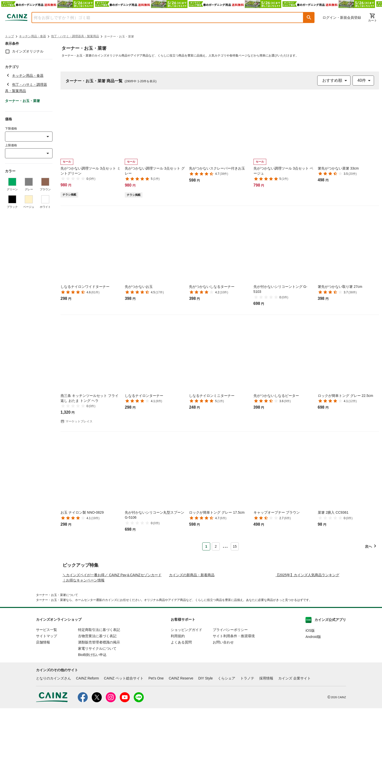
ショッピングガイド (186, 680)
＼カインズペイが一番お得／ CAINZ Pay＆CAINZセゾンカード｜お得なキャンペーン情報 (112, 628)
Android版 (313, 687)
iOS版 (310, 681)
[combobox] (164, 17)
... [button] (225, 545)
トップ (9, 36)
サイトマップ (46, 687)
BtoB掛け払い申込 (92, 705)
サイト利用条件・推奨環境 (234, 687)
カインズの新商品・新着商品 (191, 626)
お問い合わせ (223, 693)
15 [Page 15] (235, 546)
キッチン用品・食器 (32, 36)
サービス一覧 (46, 680)
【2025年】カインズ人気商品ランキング (307, 626)
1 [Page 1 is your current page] (206, 546)
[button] (309, 17)
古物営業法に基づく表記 (97, 687)
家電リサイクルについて (97, 699)
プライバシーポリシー (230, 680)
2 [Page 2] (216, 546)
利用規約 (178, 687)
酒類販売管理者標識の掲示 (99, 693)
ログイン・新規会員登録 (341, 18)
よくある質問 (181, 693)
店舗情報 (43, 693)
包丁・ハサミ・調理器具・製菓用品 (75, 36)
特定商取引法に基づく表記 (99, 680)
